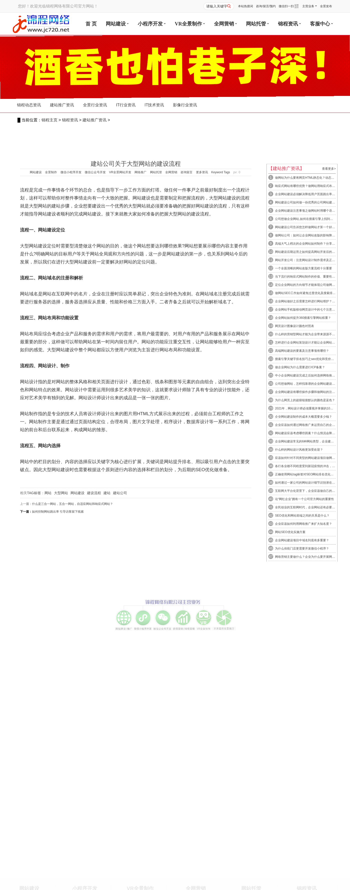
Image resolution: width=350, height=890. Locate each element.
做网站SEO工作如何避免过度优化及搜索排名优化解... (310, 494)
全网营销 (225, 23)
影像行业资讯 (185, 108)
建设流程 (94, 666)
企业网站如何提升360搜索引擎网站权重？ (302, 518)
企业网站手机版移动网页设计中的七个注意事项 (306, 510)
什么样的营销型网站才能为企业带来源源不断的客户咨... (312, 535)
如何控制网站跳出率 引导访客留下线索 (58, 684)
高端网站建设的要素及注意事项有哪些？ (301, 551)
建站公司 (120, 666)
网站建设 (117, 23)
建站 (107, 666)
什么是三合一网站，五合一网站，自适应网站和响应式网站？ (72, 677)
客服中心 (321, 23)
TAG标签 (34, 666)
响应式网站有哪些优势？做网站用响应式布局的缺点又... (312, 387)
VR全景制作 (190, 23)
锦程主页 (50, 120)
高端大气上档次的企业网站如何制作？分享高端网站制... (312, 444)
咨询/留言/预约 (266, 6)
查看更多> (329, 369)
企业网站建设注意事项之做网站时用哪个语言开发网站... (312, 411)
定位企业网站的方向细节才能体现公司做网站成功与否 (310, 485)
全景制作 (51, 345)
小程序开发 (152, 23)
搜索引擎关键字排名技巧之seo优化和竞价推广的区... (310, 560)
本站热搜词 (245, 6)
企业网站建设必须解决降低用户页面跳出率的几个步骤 (310, 395)
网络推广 (140, 345)
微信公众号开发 (95, 345)
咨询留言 (186, 345)
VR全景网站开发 (120, 345)
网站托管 (257, 23)
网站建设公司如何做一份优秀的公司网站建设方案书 (309, 403)
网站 (48, 666)
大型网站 (61, 666)
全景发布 (326, 6)
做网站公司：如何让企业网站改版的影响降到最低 (307, 436)
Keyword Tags (220, 345)
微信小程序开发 (71, 345)
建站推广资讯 (94, 120)
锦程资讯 (289, 23)
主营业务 (309, 6)
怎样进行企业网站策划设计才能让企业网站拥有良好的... (312, 543)
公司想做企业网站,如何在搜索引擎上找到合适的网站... (311, 420)
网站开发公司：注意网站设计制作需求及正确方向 (307, 461)
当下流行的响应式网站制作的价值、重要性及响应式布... (312, 477)
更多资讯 (202, 345)
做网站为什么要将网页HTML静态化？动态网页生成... (310, 378)
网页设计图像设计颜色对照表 (294, 527)
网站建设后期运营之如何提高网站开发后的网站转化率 (310, 452)
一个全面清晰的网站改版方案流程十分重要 (303, 469)
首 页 (91, 23)
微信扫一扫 (288, 6)
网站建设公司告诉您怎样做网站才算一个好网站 (306, 428)
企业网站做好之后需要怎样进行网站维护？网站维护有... (312, 502)
